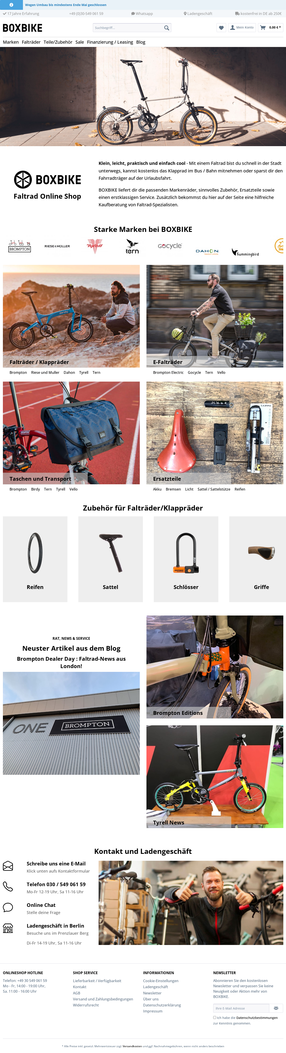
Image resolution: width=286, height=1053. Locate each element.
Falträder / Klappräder (39, 362)
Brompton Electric (168, 372)
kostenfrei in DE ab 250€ (258, 13)
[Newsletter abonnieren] (276, 1008)
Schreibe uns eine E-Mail (56, 863)
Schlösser (186, 587)
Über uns (151, 999)
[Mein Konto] (242, 27)
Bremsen (173, 489)
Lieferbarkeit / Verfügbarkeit (97, 980)
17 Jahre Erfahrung (21, 13)
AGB (76, 993)
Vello (221, 372)
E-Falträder (168, 362)
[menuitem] (132, 29)
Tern (96, 372)
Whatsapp (144, 13)
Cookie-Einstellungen (160, 980)
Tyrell (83, 372)
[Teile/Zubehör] (59, 42)
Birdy (35, 489)
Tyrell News (168, 822)
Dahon (69, 372)
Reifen (240, 489)
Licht (189, 489)
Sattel (110, 587)
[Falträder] (33, 42)
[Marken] (12, 42)
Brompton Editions (178, 712)
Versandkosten (132, 1046)
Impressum (152, 1011)
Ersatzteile (167, 478)
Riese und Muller (45, 372)
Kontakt (79, 986)
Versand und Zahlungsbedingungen (103, 999)
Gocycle (194, 372)
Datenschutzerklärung (162, 1005)
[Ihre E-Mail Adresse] (241, 1008)
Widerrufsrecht (86, 1005)
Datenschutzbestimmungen (257, 1018)
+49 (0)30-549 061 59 (86, 13)
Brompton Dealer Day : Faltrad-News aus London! (71, 662)
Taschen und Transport (40, 478)
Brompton (18, 372)
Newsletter (152, 993)
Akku (157, 489)
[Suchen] (166, 27)
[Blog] (142, 42)
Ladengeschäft (199, 13)
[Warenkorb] (270, 27)
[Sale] (81, 42)
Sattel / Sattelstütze (214, 489)
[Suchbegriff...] (132, 27)
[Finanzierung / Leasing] (111, 42)
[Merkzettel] (221, 27)
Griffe (261, 587)
